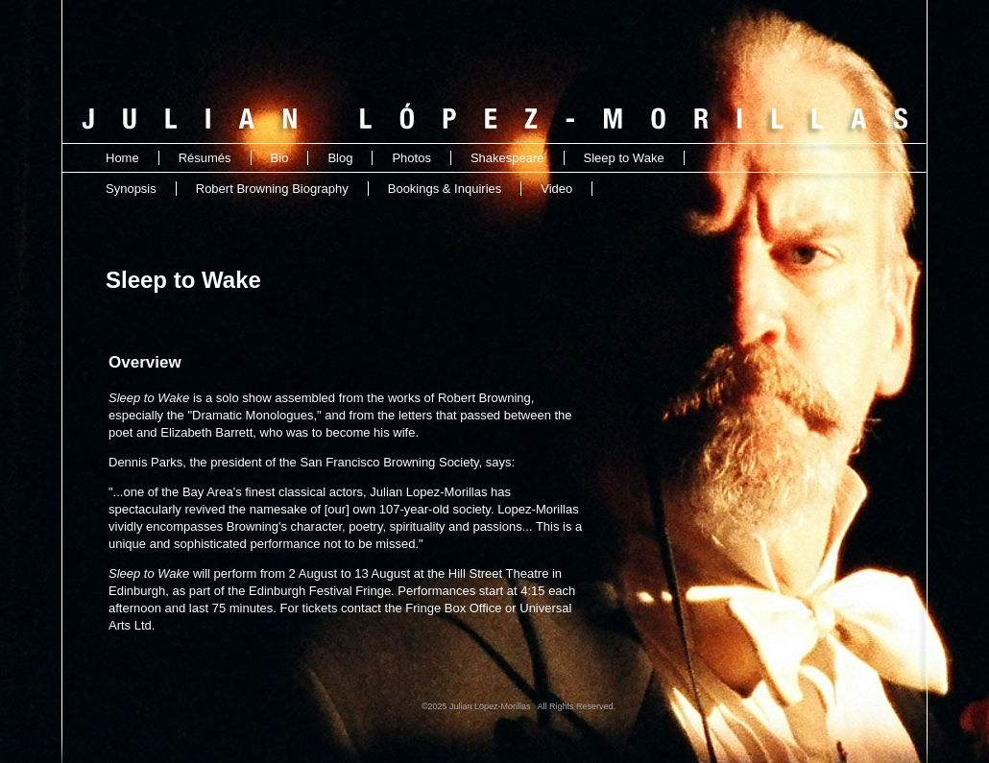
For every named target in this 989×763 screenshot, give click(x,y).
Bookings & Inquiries (445, 188)
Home (122, 158)
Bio (280, 158)
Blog (339, 158)
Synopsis (131, 188)
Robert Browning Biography (272, 188)
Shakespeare (507, 158)
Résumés (205, 158)
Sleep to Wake (624, 158)
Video (556, 188)
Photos (411, 158)
